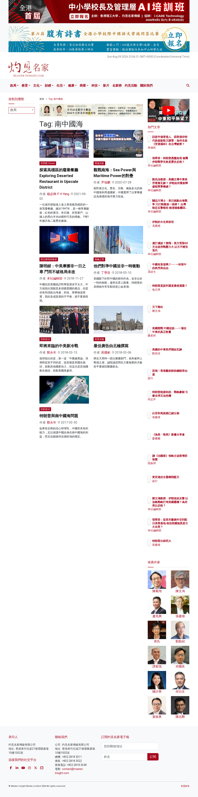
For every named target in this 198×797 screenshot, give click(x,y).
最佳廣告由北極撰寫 (111, 346)
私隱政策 (185, 786)
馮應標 (173, 229)
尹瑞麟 (105, 182)
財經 (48, 85)
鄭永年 (51, 352)
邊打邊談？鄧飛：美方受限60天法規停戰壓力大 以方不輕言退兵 (177, 250)
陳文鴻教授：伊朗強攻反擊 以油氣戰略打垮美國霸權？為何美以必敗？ (178, 505)
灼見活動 (131, 85)
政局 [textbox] (13, 110)
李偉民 (173, 147)
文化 (36, 85)
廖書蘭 (173, 441)
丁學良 (105, 272)
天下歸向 (174, 307)
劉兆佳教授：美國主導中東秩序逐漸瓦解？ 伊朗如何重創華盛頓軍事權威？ (178, 186)
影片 (106, 85)
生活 (59, 85)
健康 (71, 85)
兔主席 (173, 293)
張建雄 (173, 420)
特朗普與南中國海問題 (58, 415)
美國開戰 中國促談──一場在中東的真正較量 (178, 332)
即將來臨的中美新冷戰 (58, 346)
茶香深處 (99, 339)
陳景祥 (173, 339)
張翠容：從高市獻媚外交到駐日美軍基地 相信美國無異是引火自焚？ (178, 526)
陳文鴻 (173, 310)
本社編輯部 (54, 278)
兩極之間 (99, 259)
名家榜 (117, 85)
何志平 (173, 402)
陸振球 (173, 466)
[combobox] (22, 110)
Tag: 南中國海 (56, 99)
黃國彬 (105, 352)
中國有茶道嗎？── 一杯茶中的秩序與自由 (178, 268)
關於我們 (146, 85)
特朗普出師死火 (178, 540)
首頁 (41, 99)
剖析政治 (45, 339)
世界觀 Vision (48, 163)
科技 (94, 85)
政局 (13, 85)
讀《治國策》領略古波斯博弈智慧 (178, 459)
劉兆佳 (173, 356)
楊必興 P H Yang (58, 194)
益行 (171, 378)
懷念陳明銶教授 (49, 259)
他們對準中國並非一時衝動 (117, 266)
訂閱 (153, 757)
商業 (83, 85)
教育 (25, 85)
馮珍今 (173, 275)
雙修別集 (99, 163)
